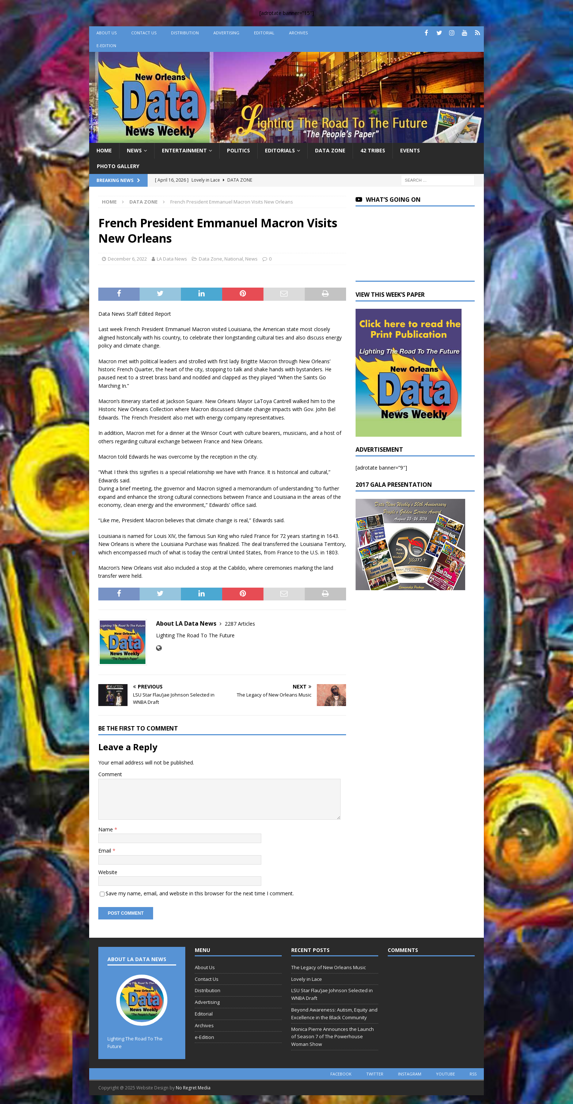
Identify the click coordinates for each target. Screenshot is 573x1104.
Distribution (185, 32)
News (134, 150)
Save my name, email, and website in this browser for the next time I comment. (200, 893)
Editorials (280, 150)
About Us (106, 32)
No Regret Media (193, 1088)
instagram (409, 1074)
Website (107, 872)
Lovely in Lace (306, 979)
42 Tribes (372, 150)
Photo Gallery (118, 166)
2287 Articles (240, 623)
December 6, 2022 (127, 258)
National (233, 258)
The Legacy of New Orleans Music (328, 967)
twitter (374, 1074)
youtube (445, 1074)
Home (104, 150)
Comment (110, 774)
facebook (341, 1074)
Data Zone (330, 150)
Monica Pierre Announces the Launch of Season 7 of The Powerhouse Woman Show (332, 1037)
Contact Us (143, 32)
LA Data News (172, 258)
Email (105, 850)
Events (410, 150)
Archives (298, 32)
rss (473, 1074)
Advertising (226, 32)
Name (106, 829)
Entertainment (184, 150)
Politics (238, 150)
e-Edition (106, 45)
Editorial (264, 32)
